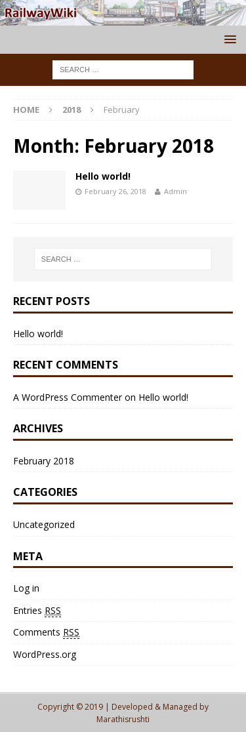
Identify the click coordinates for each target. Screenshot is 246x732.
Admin (175, 191)
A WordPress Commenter (67, 397)
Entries (37, 610)
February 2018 (43, 461)
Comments (46, 632)
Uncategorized (44, 524)
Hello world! (103, 176)
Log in (26, 588)
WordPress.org (44, 654)
